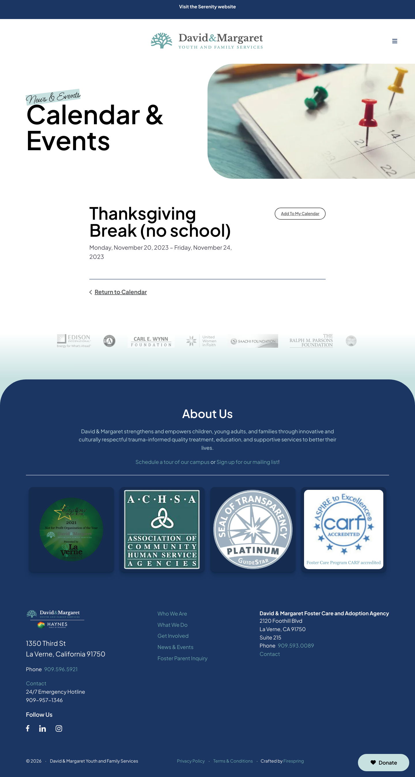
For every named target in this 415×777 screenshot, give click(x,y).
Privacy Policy (191, 762)
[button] (394, 41)
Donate (383, 762)
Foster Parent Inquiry (183, 659)
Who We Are (172, 614)
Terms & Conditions (233, 762)
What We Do (173, 625)
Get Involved (173, 636)
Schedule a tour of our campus (172, 462)
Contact (36, 684)
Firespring (293, 762)
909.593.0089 (296, 646)
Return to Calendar (121, 292)
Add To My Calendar (300, 213)
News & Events (176, 648)
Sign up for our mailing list (247, 462)
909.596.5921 (61, 670)
